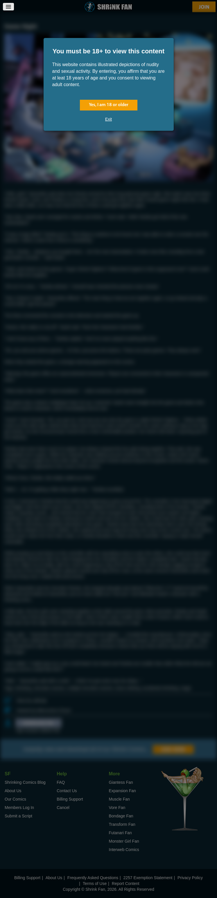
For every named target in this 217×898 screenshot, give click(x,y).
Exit (108, 119)
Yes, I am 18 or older (108, 105)
